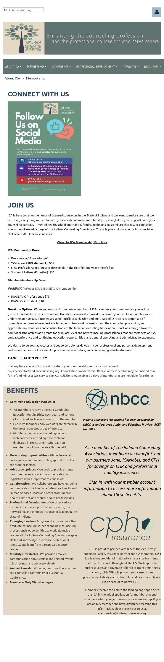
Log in (156, 12)
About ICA (12, 78)
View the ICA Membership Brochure (82, 242)
